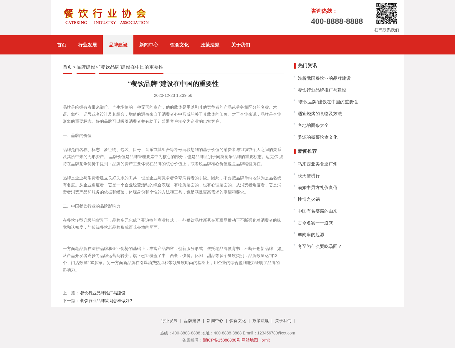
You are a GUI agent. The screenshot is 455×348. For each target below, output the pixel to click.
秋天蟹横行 (309, 175)
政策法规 (210, 44)
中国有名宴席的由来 (317, 210)
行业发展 (87, 44)
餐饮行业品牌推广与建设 (102, 293)
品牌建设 (118, 44)
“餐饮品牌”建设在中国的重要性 (131, 66)
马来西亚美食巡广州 (317, 163)
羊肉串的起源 (311, 234)
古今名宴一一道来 (315, 222)
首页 (61, 44)
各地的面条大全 (313, 125)
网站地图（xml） (257, 340)
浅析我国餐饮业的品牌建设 (324, 78)
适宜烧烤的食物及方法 (320, 113)
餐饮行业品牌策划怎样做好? (106, 300)
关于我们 (240, 44)
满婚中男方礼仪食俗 (317, 187)
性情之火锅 (309, 199)
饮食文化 (179, 44)
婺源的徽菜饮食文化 (317, 137)
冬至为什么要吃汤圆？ (320, 246)
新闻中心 (148, 44)
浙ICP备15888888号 (222, 340)
